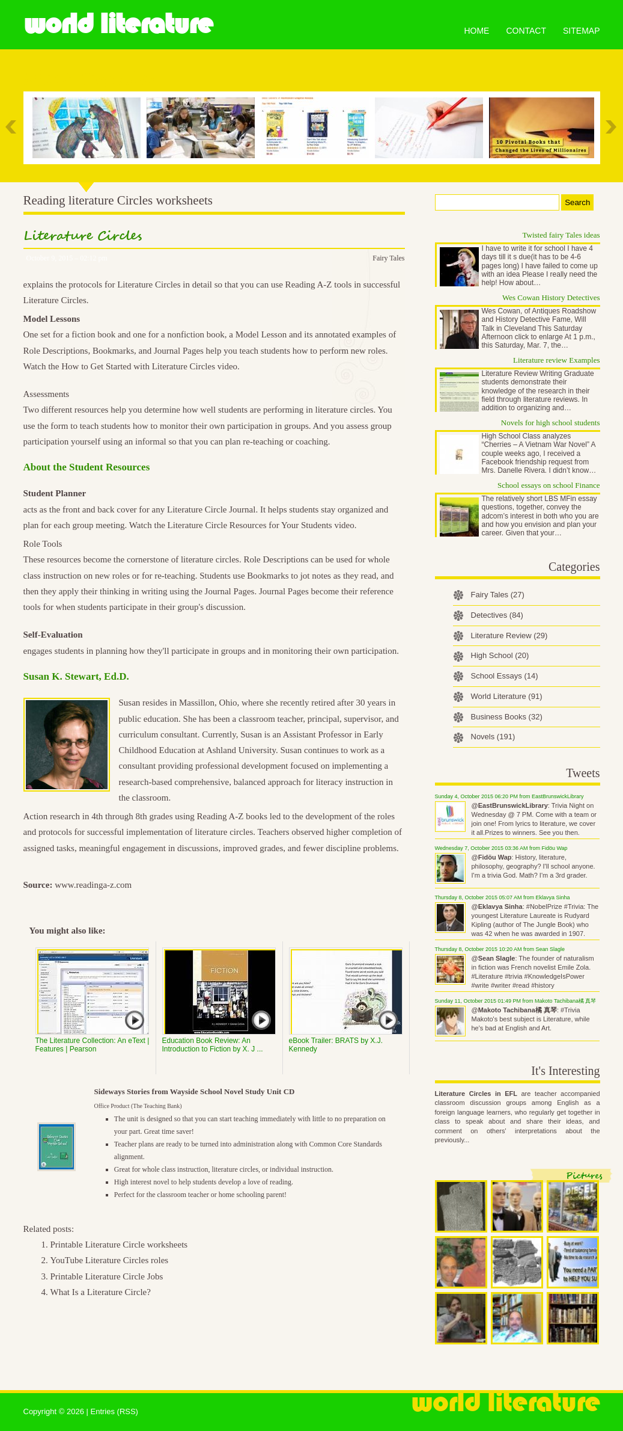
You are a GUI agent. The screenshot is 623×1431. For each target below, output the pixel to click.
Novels (493, 736)
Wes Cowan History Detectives (551, 297)
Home (476, 30)
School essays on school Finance (548, 485)
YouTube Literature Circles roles (109, 1260)
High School (500, 655)
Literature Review (509, 635)
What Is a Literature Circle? (100, 1292)
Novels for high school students (550, 422)
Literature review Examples (556, 360)
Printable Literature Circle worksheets (119, 1244)
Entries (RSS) (114, 1411)
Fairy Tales (388, 258)
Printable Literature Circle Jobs (106, 1276)
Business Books (506, 716)
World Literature (118, 24)
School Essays (504, 675)
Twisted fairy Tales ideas (561, 234)
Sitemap (581, 30)
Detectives (497, 615)
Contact (526, 30)
